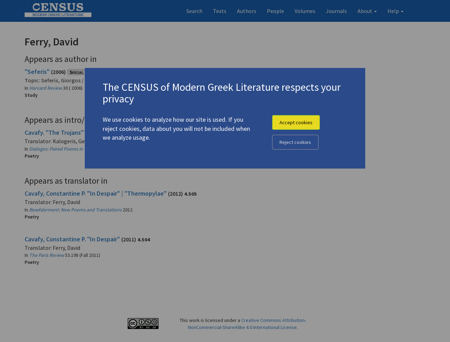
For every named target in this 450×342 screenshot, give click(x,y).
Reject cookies (295, 142)
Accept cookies (296, 122)
